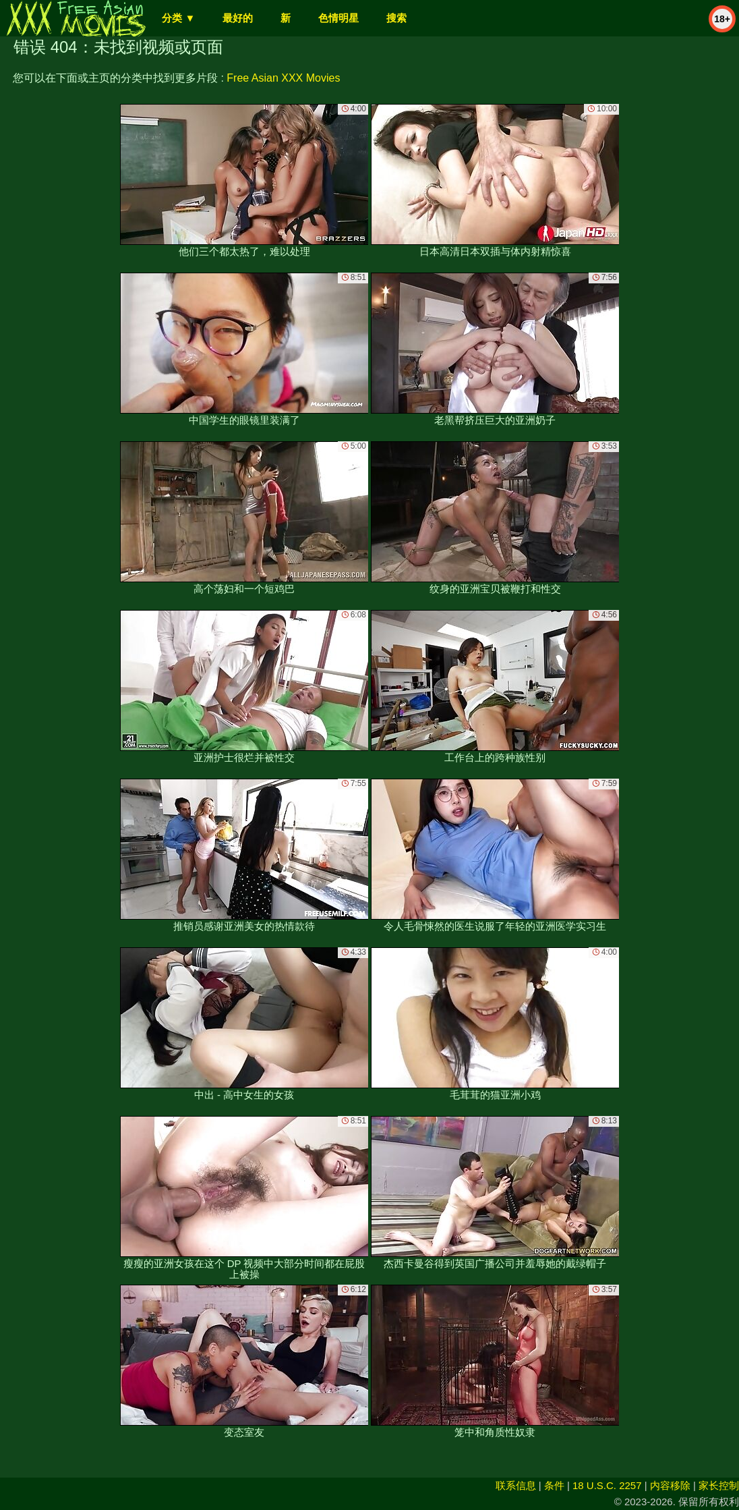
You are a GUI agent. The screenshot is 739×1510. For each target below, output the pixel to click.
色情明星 (338, 18)
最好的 (238, 18)
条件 (554, 1485)
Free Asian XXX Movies (283, 78)
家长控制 (719, 1485)
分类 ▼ (178, 18)
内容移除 (670, 1485)
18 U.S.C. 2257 (607, 1485)
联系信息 (516, 1485)
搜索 (396, 18)
